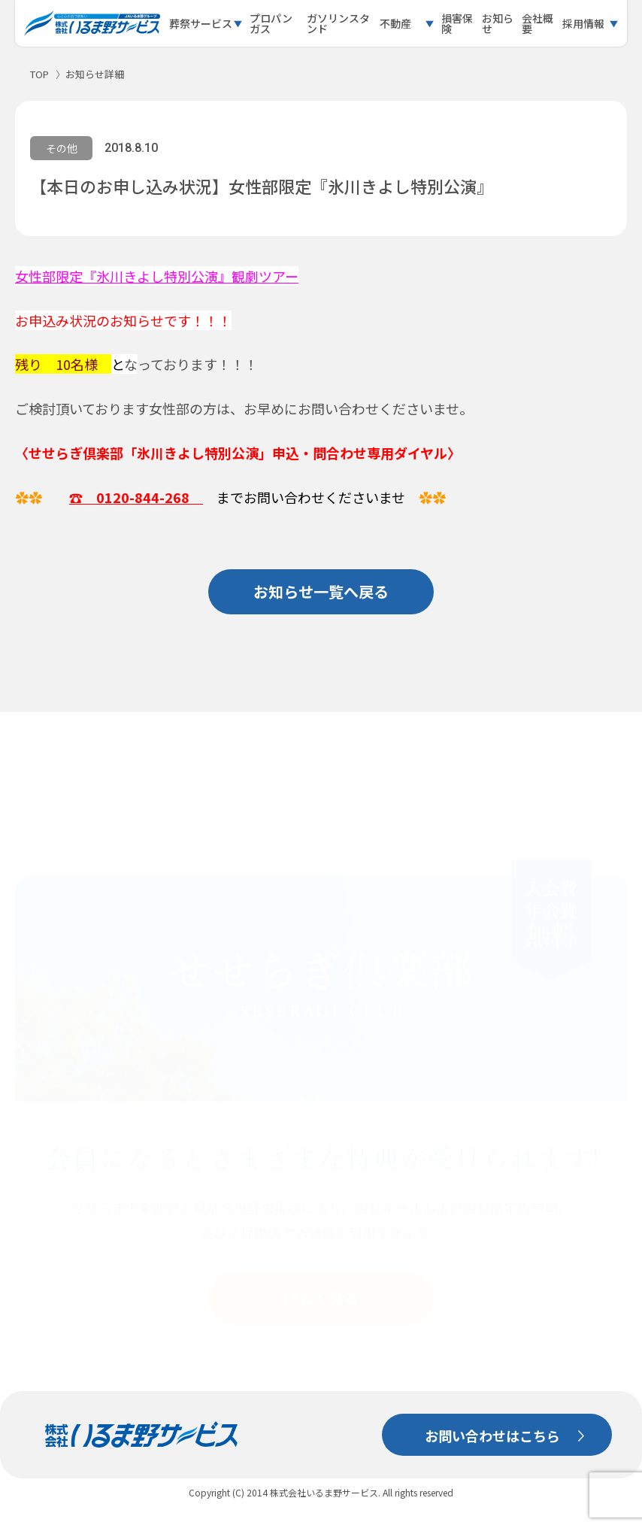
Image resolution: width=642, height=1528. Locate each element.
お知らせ (497, 23)
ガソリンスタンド (338, 23)
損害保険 (457, 23)
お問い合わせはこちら (492, 1435)
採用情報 (583, 23)
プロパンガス (271, 23)
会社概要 (537, 23)
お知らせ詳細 (94, 74)
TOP (39, 74)
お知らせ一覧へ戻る (321, 591)
